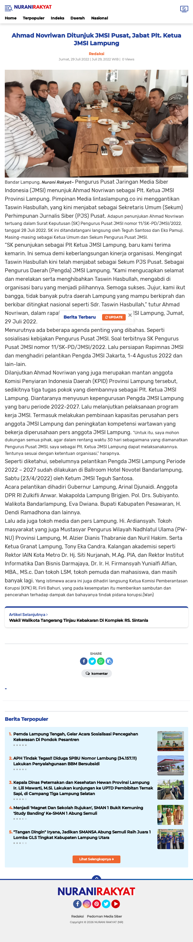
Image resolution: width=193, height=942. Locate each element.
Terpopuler (33, 18)
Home (10, 18)
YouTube (119, 906)
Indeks (57, 18)
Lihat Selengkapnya (96, 859)
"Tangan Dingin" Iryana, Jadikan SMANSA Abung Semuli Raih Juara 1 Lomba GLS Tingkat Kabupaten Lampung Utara (82, 834)
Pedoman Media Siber (104, 916)
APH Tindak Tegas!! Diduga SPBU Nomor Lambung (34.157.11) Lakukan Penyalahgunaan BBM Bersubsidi (75, 761)
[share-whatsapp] (100, 661)
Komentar (97, 673)
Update (114, 317)
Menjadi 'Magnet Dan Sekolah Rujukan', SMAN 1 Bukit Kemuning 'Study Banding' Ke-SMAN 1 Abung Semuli (78, 810)
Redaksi (77, 916)
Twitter (108, 906)
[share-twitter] (92, 661)
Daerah (77, 18)
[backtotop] (96, 880)
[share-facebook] (83, 661)
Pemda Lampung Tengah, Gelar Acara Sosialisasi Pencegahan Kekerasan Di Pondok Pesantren (75, 736)
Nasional (99, 18)
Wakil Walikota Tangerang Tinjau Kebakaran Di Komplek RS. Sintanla (78, 620)
